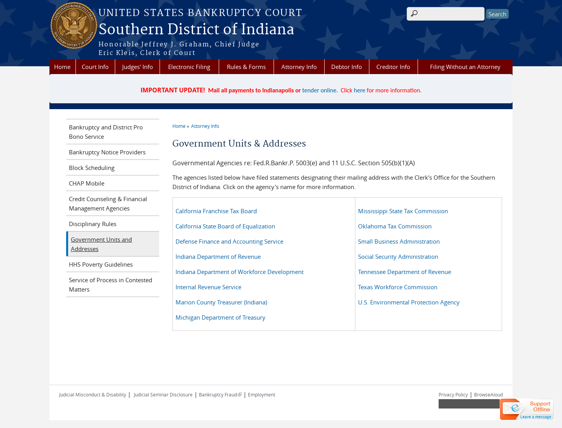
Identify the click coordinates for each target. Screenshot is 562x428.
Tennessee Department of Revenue (404, 272)
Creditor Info (393, 67)
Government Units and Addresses (101, 244)
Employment (261, 394)
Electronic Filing (189, 67)
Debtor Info (346, 67)
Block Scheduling (91, 168)
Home (62, 67)
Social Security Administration (398, 256)
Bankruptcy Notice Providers (107, 152)
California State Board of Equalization (225, 226)
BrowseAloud (488, 394)
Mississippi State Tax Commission (403, 211)
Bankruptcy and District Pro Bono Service (106, 131)
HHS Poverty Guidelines (101, 264)
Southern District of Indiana (196, 30)
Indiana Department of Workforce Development (240, 272)
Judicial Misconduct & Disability (92, 394)
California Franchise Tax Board (216, 211)
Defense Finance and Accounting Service (229, 241)
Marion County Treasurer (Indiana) (221, 302)
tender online (319, 90)
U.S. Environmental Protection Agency (409, 302)
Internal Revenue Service (208, 287)
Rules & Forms (246, 67)
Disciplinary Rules (92, 224)
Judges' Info (137, 67)
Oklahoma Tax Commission (395, 226)
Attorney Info (299, 67)
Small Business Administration (399, 241)
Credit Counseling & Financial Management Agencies (108, 203)
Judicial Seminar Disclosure (163, 394)
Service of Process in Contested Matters (110, 284)
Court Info (95, 67)
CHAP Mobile (86, 183)
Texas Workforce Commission (397, 287)
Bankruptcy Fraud (220, 394)
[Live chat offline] (527, 409)
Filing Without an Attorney (465, 67)
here (359, 90)
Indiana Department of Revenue (218, 256)
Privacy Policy (453, 394)
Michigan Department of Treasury (220, 317)
